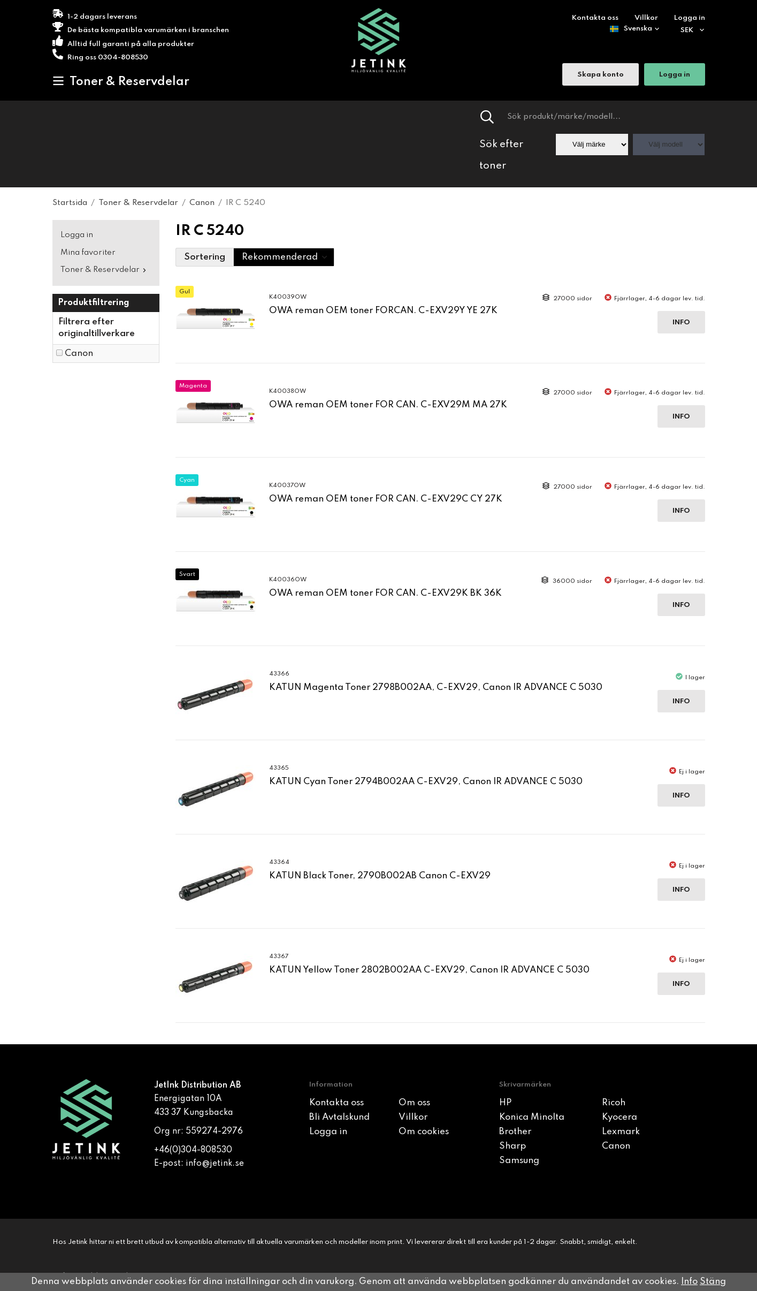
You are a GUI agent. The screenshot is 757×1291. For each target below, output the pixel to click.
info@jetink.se (215, 1163)
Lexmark (621, 1131)
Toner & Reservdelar (120, 81)
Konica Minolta (531, 1117)
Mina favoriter (88, 252)
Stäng (713, 1281)
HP (505, 1102)
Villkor (646, 17)
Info (681, 322)
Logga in (689, 17)
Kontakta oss (595, 17)
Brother (515, 1131)
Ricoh (613, 1102)
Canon (79, 353)
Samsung (519, 1160)
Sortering (204, 257)
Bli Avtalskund (339, 1117)
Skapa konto (600, 75)
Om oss (414, 1102)
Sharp (512, 1146)
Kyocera (619, 1117)
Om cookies (424, 1131)
